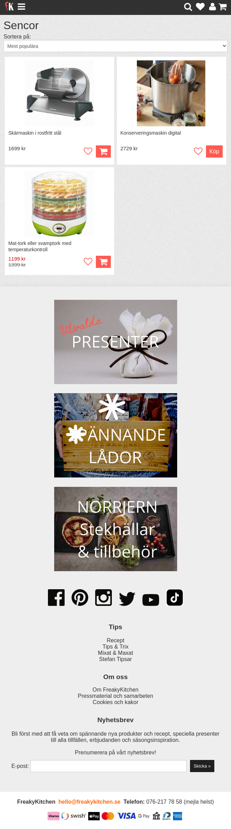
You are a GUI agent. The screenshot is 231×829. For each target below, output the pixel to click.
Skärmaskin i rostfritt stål (34, 133)
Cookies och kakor (116, 702)
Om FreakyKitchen (115, 690)
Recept (115, 641)
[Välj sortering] (115, 46)
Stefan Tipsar (115, 659)
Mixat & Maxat (115, 653)
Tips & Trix (115, 647)
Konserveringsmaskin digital (151, 133)
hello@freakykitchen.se (89, 802)
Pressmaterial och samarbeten (115, 696)
